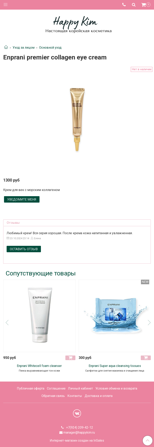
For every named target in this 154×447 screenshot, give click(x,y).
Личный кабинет (80, 388)
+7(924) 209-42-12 (79, 427)
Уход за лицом (23, 47)
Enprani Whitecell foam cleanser (39, 366)
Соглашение (56, 388)
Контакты (74, 396)
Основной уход (50, 47)
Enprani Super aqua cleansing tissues (115, 366)
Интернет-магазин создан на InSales (77, 440)
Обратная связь (53, 396)
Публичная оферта (30, 388)
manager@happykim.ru (79, 432)
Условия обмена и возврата (116, 388)
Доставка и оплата (98, 396)
